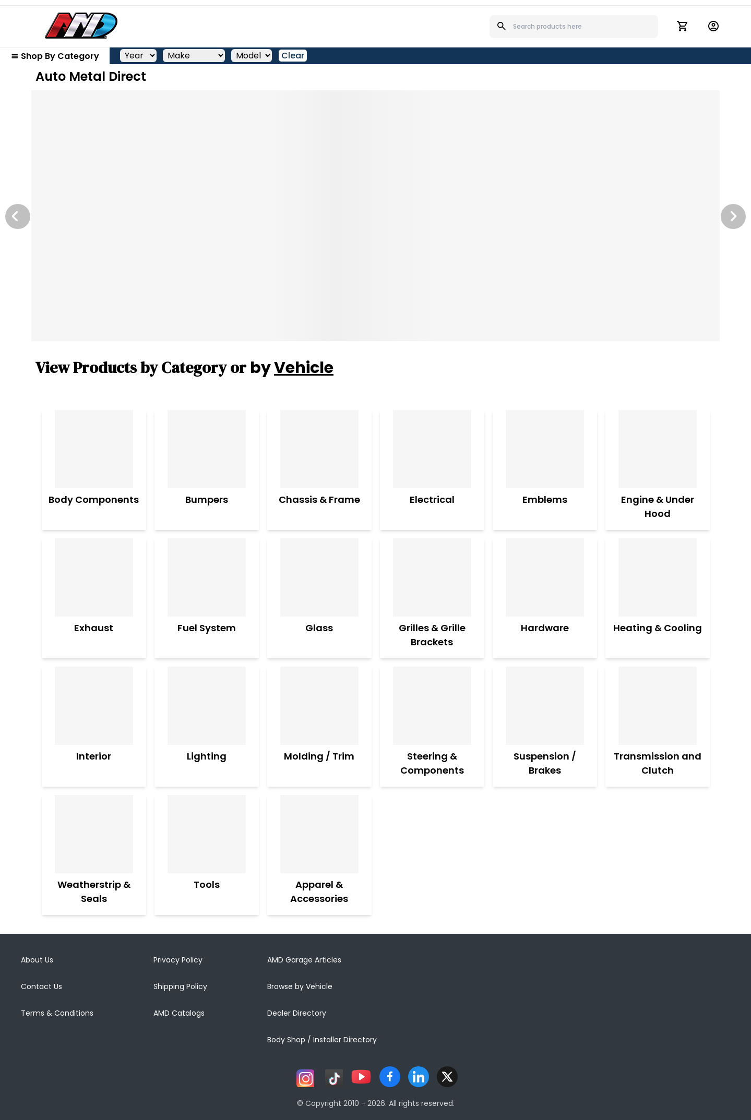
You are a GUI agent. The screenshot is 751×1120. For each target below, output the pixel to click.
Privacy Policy (177, 960)
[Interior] (94, 706)
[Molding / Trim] (319, 706)
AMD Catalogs (179, 1013)
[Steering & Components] (432, 706)
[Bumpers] (207, 449)
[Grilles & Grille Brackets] (432, 577)
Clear (292, 56)
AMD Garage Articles (304, 960)
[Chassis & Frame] (319, 449)
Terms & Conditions (57, 1013)
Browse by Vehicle (299, 986)
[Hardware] (545, 577)
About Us (37, 960)
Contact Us (41, 986)
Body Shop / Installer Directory (322, 1039)
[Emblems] (545, 449)
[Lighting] (207, 706)
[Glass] (319, 577)
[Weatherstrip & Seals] (94, 834)
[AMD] (81, 26)
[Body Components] (93, 449)
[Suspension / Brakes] (545, 706)
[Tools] (207, 834)
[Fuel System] (207, 577)
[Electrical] (432, 449)
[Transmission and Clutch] (657, 706)
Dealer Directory (296, 1013)
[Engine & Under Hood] (657, 449)
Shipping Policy (180, 986)
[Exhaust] (94, 577)
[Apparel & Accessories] (319, 834)
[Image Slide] (375, 215)
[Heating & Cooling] (657, 577)
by (291, 368)
